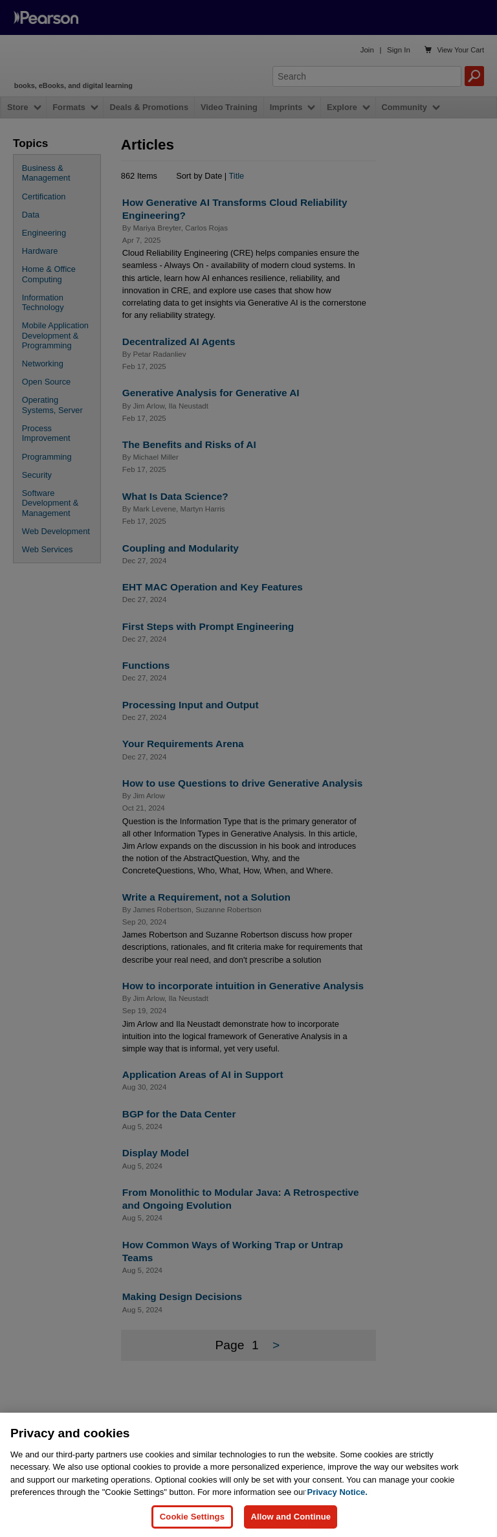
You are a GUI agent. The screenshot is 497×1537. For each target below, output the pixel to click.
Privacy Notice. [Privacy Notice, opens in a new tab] (337, 1502)
